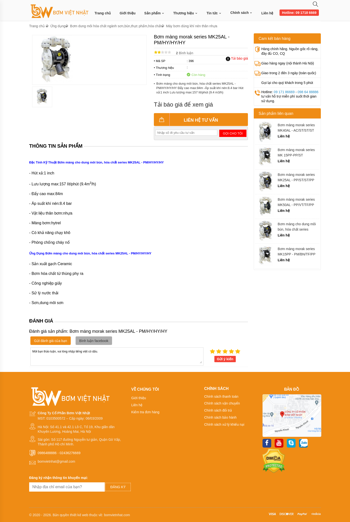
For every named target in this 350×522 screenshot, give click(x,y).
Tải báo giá (237, 58)
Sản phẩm (154, 13)
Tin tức (214, 13)
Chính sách (241, 13)
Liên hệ (267, 13)
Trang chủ (103, 13)
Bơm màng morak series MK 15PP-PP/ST (296, 152)
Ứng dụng (58, 26)
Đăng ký (118, 487)
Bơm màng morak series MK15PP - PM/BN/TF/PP (296, 251)
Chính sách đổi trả (218, 410)
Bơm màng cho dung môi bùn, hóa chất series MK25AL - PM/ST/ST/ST (297, 227)
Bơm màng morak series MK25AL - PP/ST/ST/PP (296, 177)
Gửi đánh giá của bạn (50, 341)
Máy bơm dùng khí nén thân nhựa (191, 26)
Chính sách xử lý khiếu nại (224, 424)
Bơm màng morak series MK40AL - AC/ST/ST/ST (296, 127)
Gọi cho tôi (233, 133)
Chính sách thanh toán (221, 396)
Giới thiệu (127, 13)
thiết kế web (79, 515)
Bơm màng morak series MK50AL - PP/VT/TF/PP (296, 202)
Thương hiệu (185, 13)
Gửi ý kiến (225, 359)
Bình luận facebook (93, 341)
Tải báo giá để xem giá (183, 104)
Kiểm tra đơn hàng (145, 412)
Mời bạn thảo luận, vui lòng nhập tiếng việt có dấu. (117, 356)
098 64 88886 (308, 92)
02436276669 (70, 453)
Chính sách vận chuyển (222, 403)
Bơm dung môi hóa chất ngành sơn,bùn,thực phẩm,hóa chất (115, 26)
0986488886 (47, 453)
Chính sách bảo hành (220, 417)
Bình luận (184, 53)
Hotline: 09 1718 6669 (299, 13)
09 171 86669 (284, 92)
